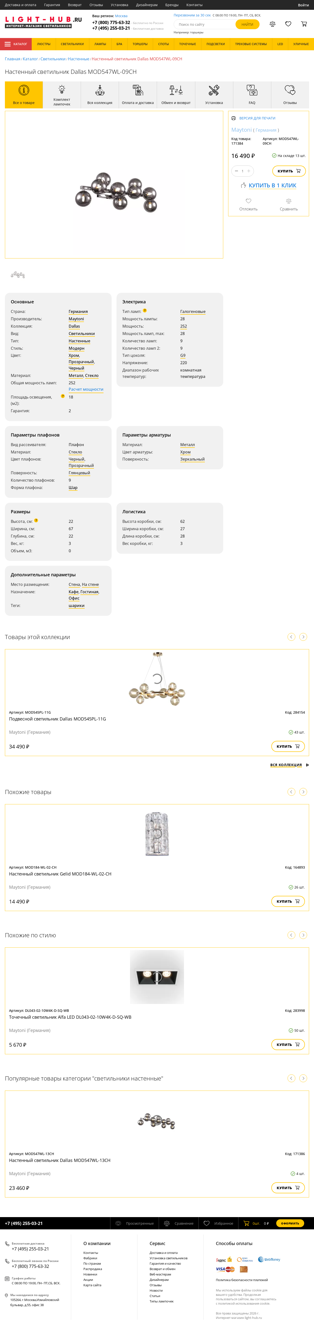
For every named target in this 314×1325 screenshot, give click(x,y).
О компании (97, 1243)
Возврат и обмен (162, 1269)
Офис (74, 598)
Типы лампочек (162, 1301)
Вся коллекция (289, 764)
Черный (76, 368)
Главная (12, 59)
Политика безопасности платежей (242, 1280)
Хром (74, 355)
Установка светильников (168, 1258)
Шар (73, 487)
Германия (78, 311)
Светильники (52, 59)
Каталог (16, 44)
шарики (77, 605)
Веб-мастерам (160, 1274)
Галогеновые (193, 311)
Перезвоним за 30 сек (192, 15)
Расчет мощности (86, 389)
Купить (289, 171)
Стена (74, 584)
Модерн (76, 348)
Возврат (75, 4)
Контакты (194, 4)
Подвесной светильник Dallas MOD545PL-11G (57, 719)
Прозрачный (81, 361)
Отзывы (96, 4)
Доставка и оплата (20, 4)
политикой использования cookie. (244, 1303)
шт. (251, 1223)
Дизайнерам (146, 4)
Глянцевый (79, 473)
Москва (121, 16)
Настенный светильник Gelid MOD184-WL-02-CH (60, 874)
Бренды (172, 4)
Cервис (157, 1243)
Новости (156, 1290)
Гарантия (52, 4)
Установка (119, 4)
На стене (90, 584)
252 (183, 326)
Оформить (290, 1223)
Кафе (73, 591)
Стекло (92, 375)
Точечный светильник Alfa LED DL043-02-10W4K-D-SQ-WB (70, 1017)
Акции (88, 1279)
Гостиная (89, 591)
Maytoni (76, 319)
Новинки (90, 1274)
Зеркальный (192, 459)
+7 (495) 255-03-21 (128, 28)
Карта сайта (92, 1285)
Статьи (155, 1296)
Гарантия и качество (165, 1263)
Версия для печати (257, 118)
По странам (92, 1263)
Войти (303, 5)
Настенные (78, 59)
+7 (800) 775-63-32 (127, 22)
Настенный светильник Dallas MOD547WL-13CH (59, 1160)
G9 (182, 355)
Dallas (74, 326)
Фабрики (90, 1258)
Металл (76, 375)
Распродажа (92, 1269)
